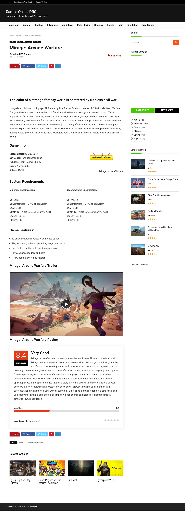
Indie (120, 25)
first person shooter (35, 442)
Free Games (148, 25)
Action (26, 25)
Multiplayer (67, 25)
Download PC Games (20, 54)
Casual (137, 127)
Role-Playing (83, 25)
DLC (136, 131)
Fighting (137, 139)
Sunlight (72, 480)
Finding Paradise (156, 211)
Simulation (132, 25)
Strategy (98, 25)
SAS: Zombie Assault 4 (159, 195)
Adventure (52, 25)
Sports (110, 25)
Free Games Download (23, 2)
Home (8, 2)
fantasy (21, 442)
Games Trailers (41, 2)
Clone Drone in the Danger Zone (163, 179)
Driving (137, 135)
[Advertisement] (126, 13)
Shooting (38, 25)
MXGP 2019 (153, 246)
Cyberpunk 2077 (106, 480)
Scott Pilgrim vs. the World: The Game (50, 481)
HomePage (13, 25)
